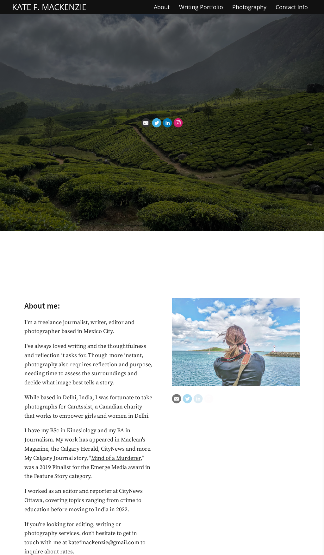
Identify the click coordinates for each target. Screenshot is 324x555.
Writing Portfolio (201, 7)
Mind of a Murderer (115, 458)
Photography (249, 7)
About (162, 7)
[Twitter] (156, 122)
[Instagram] (178, 122)
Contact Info (292, 7)
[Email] (146, 122)
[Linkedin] (167, 122)
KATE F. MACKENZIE (49, 7)
